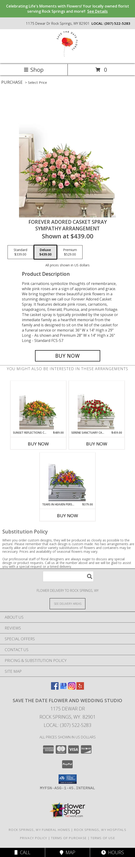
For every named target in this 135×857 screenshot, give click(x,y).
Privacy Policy (33, 838)
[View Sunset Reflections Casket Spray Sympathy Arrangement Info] (38, 405)
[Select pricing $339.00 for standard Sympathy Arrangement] (20, 252)
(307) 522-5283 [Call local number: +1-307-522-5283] (117, 23)
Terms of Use (103, 838)
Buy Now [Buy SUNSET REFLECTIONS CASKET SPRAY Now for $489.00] (38, 444)
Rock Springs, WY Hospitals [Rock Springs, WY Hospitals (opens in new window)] (100, 830)
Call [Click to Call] (22, 852)
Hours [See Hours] (112, 852)
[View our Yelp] (80, 688)
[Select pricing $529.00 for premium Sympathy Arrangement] (70, 252)
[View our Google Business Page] (63, 688)
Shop (34, 69)
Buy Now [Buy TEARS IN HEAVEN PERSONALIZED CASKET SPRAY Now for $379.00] (67, 516)
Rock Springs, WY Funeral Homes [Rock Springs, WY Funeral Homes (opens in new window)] (39, 830)
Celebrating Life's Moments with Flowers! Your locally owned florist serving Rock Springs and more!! (67, 9)
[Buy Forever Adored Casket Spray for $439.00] (67, 355)
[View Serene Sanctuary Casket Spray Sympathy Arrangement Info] (96, 405)
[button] (68, 779)
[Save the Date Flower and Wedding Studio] (67, 57)
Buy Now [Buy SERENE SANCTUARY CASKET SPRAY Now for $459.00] (96, 444)
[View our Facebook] (55, 688)
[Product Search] (68, 576)
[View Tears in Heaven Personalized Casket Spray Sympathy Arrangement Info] (67, 477)
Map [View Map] (67, 852)
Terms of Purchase (69, 838)
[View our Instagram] (71, 688)
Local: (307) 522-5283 (67, 725)
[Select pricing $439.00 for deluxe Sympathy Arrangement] (45, 252)
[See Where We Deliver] (67, 603)
